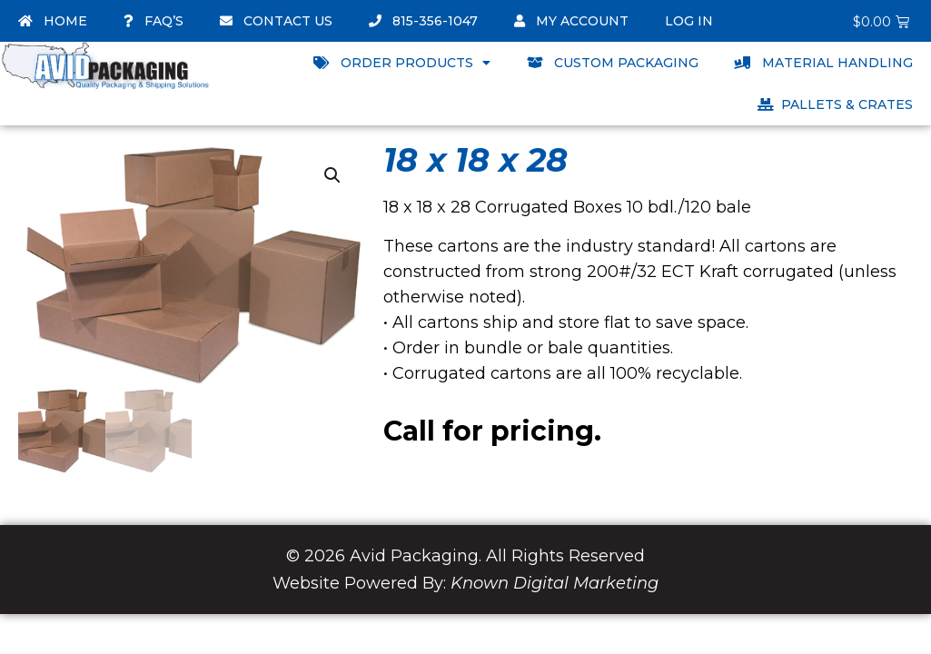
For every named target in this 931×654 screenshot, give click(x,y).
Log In (689, 21)
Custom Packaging (612, 62)
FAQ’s (153, 21)
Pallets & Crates (835, 104)
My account (571, 21)
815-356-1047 (423, 21)
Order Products (401, 62)
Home (52, 21)
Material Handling (824, 62)
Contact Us (276, 21)
